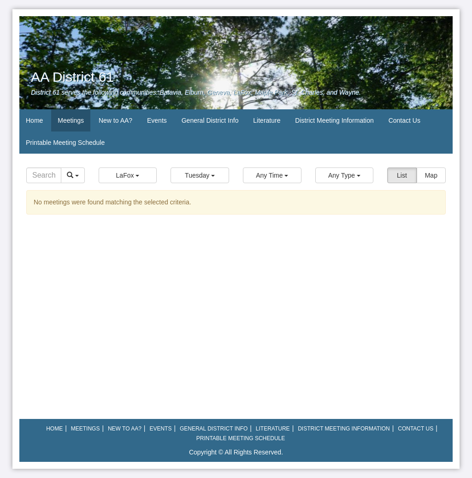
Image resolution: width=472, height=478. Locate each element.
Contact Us (404, 120)
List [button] (402, 175)
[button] (128, 175)
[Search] (43, 175)
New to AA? (115, 120)
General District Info (210, 120)
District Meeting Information (334, 120)
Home (34, 120)
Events (157, 120)
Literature (266, 120)
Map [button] (431, 175)
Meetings (71, 120)
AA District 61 (72, 76)
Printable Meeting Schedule (65, 142)
